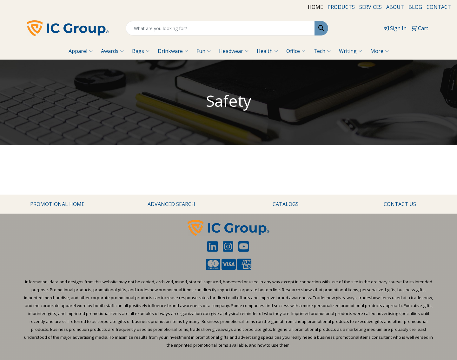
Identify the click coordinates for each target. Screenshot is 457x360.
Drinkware (173, 51)
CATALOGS (286, 204)
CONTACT (439, 6)
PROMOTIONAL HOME (57, 204)
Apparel (81, 51)
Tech (322, 51)
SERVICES (370, 6)
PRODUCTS (341, 6)
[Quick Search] (220, 28)
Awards (112, 51)
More (379, 51)
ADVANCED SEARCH (171, 204)
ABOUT (395, 6)
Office (295, 51)
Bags (140, 51)
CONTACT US (400, 204)
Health (267, 51)
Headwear (233, 51)
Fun (203, 51)
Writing (350, 51)
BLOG (415, 6)
